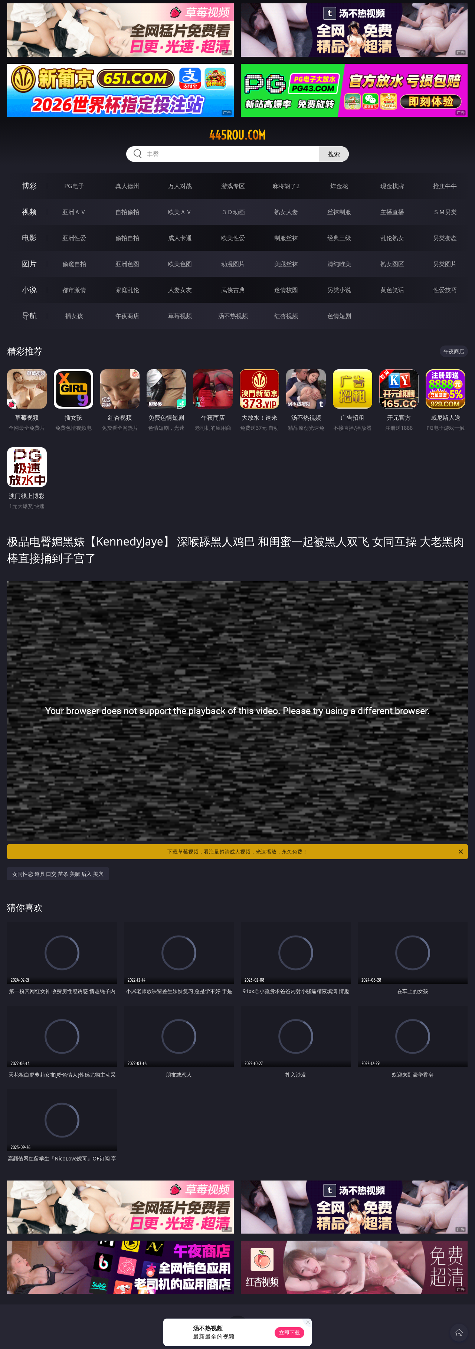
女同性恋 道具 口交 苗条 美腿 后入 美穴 (58, 873)
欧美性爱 (233, 238)
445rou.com (237, 135)
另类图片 (445, 264)
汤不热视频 (233, 316)
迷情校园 (286, 290)
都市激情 (74, 290)
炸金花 (339, 186)
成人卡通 (180, 238)
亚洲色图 (127, 264)
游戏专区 (233, 186)
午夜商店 (127, 316)
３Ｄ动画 (233, 212)
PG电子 (74, 186)
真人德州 (127, 186)
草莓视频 (180, 316)
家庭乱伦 (127, 290)
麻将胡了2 (285, 186)
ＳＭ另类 (445, 212)
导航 (29, 316)
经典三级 (339, 238)
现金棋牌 (392, 186)
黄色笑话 (392, 290)
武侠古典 (233, 290)
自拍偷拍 (127, 212)
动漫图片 (233, 264)
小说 (29, 290)
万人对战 (180, 186)
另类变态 (445, 238)
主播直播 (392, 212)
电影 (29, 238)
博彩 (29, 186)
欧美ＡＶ (180, 212)
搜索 (334, 154)
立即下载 (289, 1332)
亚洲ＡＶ (74, 212)
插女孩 (74, 316)
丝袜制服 (339, 212)
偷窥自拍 (74, 264)
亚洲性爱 (74, 238)
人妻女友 (180, 290)
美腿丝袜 (286, 264)
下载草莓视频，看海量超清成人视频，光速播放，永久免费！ (315, 851)
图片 (29, 264)
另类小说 (339, 290)
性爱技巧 (445, 290)
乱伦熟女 (392, 238)
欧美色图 (180, 264)
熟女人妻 (286, 212)
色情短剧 (339, 316)
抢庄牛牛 (445, 186)
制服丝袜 (286, 238)
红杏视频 (286, 316)
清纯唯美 (339, 264)
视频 (29, 212)
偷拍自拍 (127, 238)
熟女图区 (392, 264)
